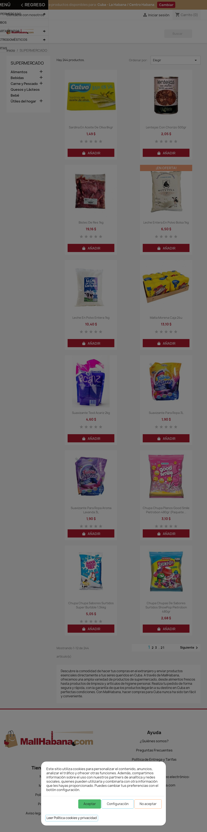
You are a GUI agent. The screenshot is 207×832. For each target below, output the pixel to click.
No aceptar (148, 804)
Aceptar (89, 804)
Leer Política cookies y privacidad (72, 818)
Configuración (118, 804)
